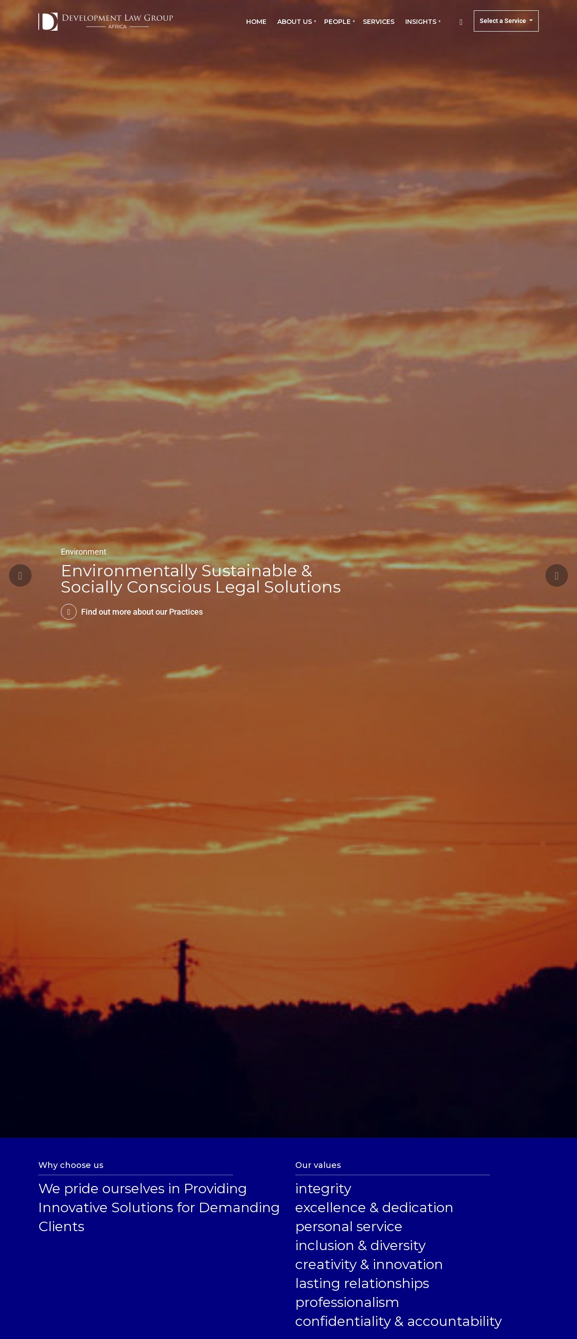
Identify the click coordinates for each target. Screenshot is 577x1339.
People (338, 26)
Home (256, 22)
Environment (83, 551)
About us (295, 26)
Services (378, 22)
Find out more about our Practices (142, 611)
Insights (421, 26)
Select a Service (503, 20)
